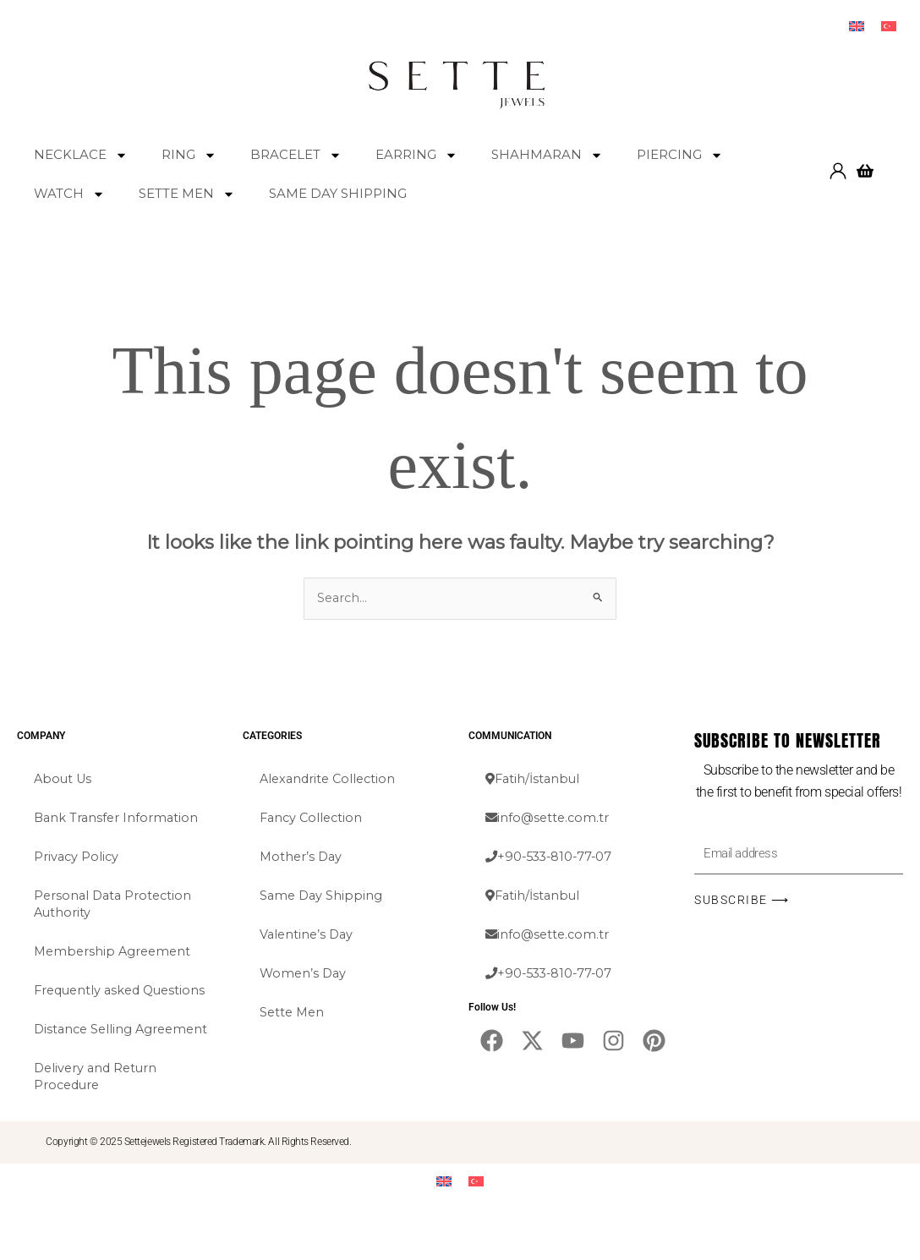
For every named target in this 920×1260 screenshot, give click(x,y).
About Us (64, 780)
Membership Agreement (115, 953)
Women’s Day (304, 975)
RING (189, 155)
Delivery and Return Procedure (98, 1111)
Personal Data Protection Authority (115, 905)
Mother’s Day (302, 858)
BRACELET (296, 155)
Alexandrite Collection (331, 780)
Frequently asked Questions (90, 999)
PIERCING (680, 155)
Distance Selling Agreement (85, 1055)
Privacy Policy (77, 858)
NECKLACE (81, 155)
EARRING (416, 155)
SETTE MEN (187, 194)
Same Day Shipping (323, 897)
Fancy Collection (313, 819)
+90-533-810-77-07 (551, 858)
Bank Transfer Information (118, 819)
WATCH (69, 194)
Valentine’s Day (308, 936)
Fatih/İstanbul (534, 780)
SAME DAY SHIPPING (338, 194)
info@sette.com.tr (549, 819)
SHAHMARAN (547, 155)
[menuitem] (857, 26)
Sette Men (293, 1013)
